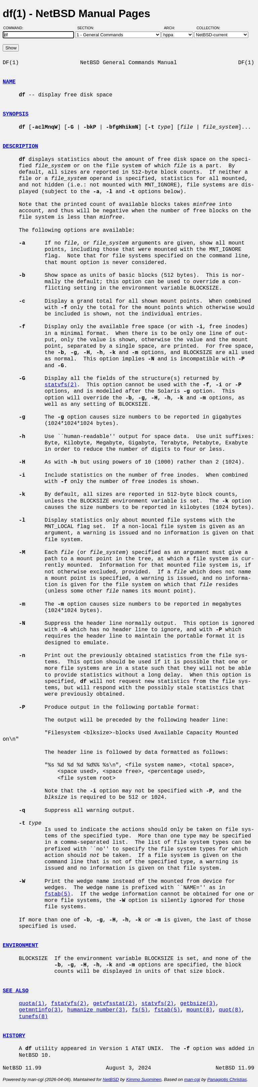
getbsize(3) (198, 1003)
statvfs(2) (61, 385)
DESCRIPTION (20, 146)
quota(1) (32, 1003)
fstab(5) (58, 894)
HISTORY (14, 1036)
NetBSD (111, 1079)
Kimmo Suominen (143, 1079)
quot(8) (230, 1010)
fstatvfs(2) (69, 1003)
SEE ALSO (16, 991)
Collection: (208, 28)
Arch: (172, 28)
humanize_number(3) (96, 1010)
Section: (87, 28)
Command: (15, 28)
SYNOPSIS (16, 114)
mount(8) (199, 1010)
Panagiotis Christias (227, 1079)
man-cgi (192, 1079)
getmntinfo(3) (40, 1010)
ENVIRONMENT (20, 945)
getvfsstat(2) (114, 1003)
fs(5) (140, 1010)
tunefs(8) (33, 1016)
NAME (9, 82)
